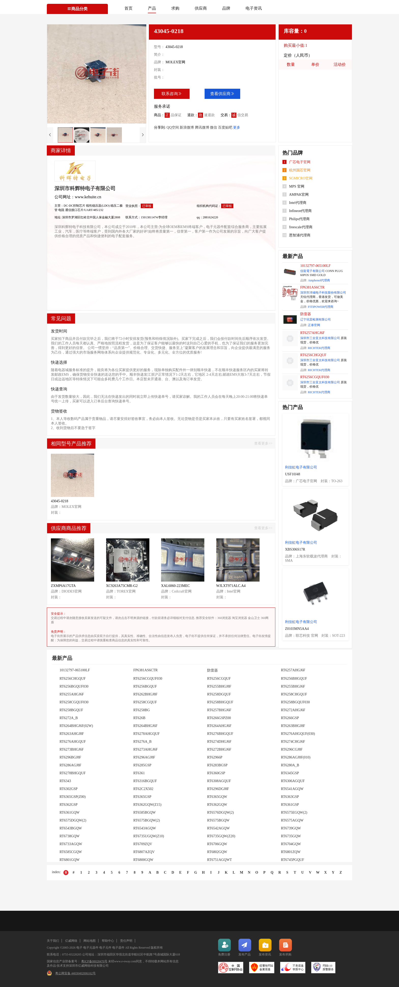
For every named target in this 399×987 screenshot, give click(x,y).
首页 (128, 8)
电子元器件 (90, 947)
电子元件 (105, 947)
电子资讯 (254, 8)
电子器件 (118, 947)
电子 (79, 947)
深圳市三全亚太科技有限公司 (320, 338)
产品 (152, 8)
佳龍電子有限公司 (312, 271)
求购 (175, 8)
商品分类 (77, 9)
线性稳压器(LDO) (98, 205)
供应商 (201, 8)
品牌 (226, 8)
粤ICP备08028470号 (94, 961)
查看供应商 (222, 94)
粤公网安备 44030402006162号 (75, 973)
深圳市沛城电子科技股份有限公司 (323, 292)
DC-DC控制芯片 (75, 205)
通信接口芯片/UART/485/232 (84, 210)
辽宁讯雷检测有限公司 (315, 319)
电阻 (61, 210)
